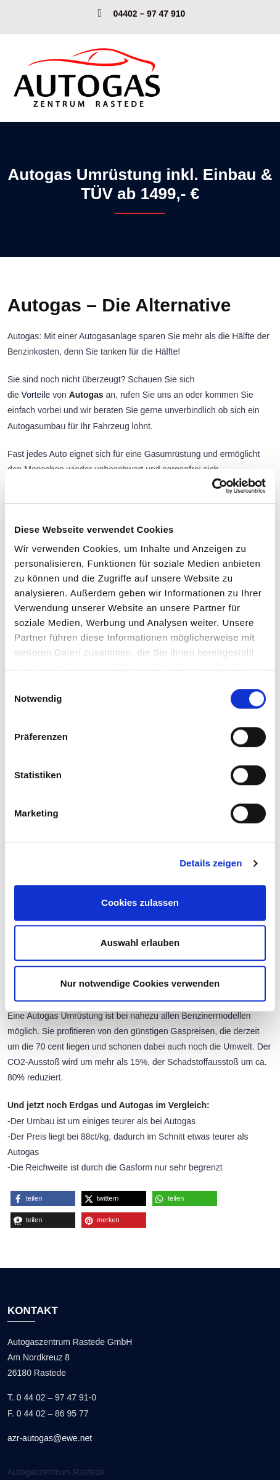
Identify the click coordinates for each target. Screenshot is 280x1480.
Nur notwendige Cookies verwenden (140, 983)
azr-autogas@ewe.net (49, 1438)
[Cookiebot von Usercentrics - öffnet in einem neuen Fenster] (212, 486)
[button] (42, 1198)
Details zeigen (210, 863)
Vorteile (36, 395)
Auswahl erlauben (140, 942)
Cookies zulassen (140, 902)
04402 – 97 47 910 (149, 13)
